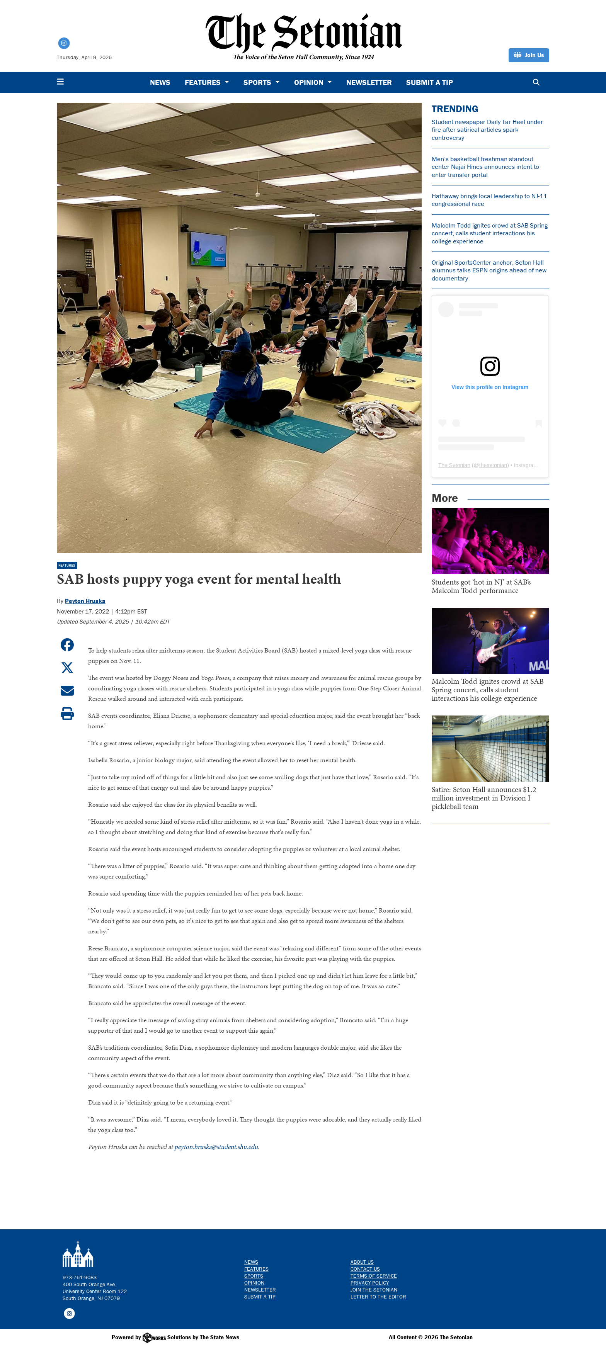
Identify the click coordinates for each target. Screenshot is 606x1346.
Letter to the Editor (378, 1296)
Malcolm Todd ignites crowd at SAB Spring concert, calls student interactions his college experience (490, 233)
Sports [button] (258, 82)
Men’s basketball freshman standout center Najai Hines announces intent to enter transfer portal (485, 167)
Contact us (365, 1268)
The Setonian (454, 465)
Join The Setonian (374, 1289)
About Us (362, 1261)
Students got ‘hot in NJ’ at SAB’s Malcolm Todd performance (481, 586)
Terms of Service (374, 1275)
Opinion (254, 1282)
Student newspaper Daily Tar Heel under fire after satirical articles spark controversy (487, 129)
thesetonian (493, 465)
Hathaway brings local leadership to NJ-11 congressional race (489, 200)
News (160, 82)
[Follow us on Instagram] (69, 1313)
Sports (253, 1275)
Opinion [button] (309, 82)
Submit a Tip (429, 82)
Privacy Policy (370, 1282)
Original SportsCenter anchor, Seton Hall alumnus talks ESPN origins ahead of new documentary (489, 270)
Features (66, 565)
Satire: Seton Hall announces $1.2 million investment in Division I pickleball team (484, 798)
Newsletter (369, 82)
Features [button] (204, 82)
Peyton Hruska (85, 601)
